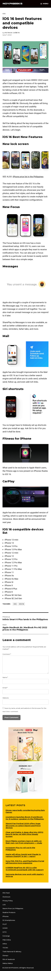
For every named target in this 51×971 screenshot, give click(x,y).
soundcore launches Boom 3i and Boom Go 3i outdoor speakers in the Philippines (25, 818)
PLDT (5, 924)
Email (5, 688)
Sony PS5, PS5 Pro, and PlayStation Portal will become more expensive (25, 862)
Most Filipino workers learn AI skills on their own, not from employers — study (24, 842)
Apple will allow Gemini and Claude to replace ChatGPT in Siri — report (23, 855)
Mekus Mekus (8, 963)
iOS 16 (21, 604)
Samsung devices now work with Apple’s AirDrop (25, 875)
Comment (7, 654)
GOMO (5, 928)
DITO (5, 932)
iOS (4, 14)
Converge (6, 936)
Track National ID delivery (12, 951)
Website (6, 698)
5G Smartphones (9, 920)
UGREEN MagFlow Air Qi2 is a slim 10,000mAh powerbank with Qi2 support (24, 869)
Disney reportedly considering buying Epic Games (25, 811)
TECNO (5, 948)
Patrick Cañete (12, 33)
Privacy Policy (8, 901)
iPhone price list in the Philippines (28, 176)
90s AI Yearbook (9, 959)
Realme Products (9, 912)
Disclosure (6, 897)
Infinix (5, 944)
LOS (4, 904)
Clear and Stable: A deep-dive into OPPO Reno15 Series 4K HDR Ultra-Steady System (24, 834)
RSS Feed (6, 893)
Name (5, 677)
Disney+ (5, 955)
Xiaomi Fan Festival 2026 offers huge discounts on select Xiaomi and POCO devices (23, 825)
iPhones (6, 916)
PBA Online (7, 940)
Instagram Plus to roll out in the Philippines (20, 849)
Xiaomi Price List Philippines (13, 908)
